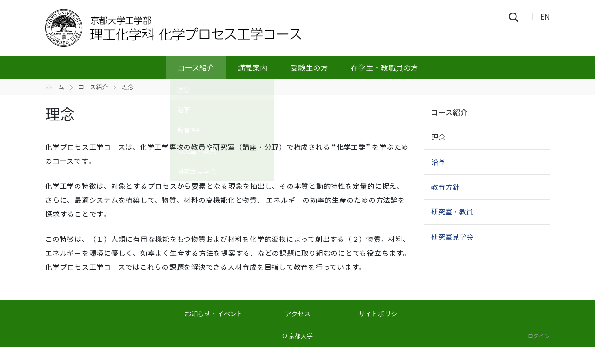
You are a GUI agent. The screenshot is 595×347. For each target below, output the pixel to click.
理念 (438, 137)
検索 (516, 16)
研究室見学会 (452, 236)
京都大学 (301, 335)
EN (545, 16)
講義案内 (252, 67)
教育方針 (445, 187)
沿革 (438, 162)
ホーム (55, 86)
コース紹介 (196, 67)
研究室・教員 (452, 211)
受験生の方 (309, 67)
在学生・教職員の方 (384, 67)
